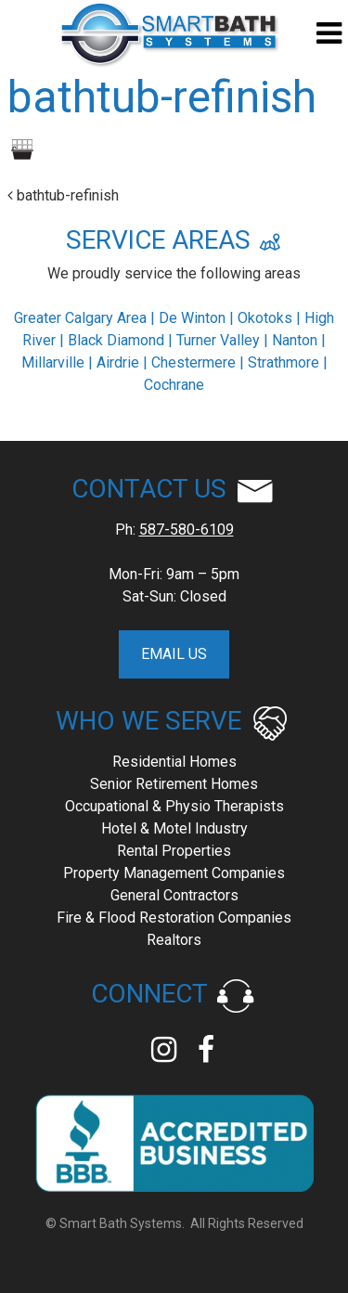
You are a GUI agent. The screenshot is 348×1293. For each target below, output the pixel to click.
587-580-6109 (186, 529)
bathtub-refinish (63, 195)
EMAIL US (174, 654)
